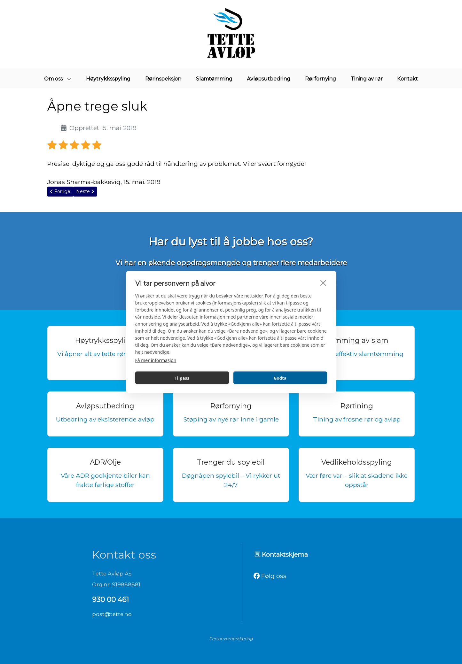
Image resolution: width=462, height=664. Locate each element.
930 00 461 (110, 599)
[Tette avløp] (231, 34)
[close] (323, 283)
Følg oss (270, 576)
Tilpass (182, 378)
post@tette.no (112, 614)
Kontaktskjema (281, 554)
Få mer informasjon (155, 360)
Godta (280, 378)
